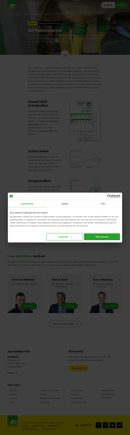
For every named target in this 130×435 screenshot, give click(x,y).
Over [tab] (103, 204)
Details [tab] (65, 204)
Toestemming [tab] (27, 204)
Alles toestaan (102, 237)
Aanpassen (64, 237)
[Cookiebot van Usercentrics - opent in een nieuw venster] (109, 196)
